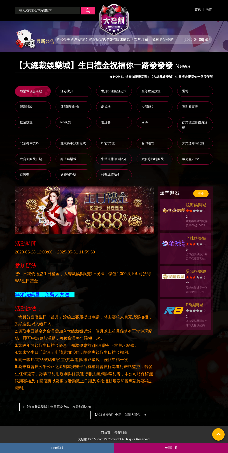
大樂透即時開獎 (193, 143)
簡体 (209, 9)
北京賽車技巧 (29, 143)
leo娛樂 (65, 122)
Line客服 (57, 448)
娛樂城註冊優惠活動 (194, 124)
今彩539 (147, 106)
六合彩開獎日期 (31, 159)
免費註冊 (171, 448)
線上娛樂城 (68, 159)
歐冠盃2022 (190, 159)
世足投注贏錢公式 (113, 91)
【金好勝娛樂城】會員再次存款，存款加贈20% (56, 407)
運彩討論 (26, 106)
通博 (185, 91)
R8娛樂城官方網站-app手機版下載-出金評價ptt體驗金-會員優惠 (196, 305)
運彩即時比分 (69, 106)
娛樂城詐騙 (68, 174)
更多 (201, 193)
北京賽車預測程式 (73, 143)
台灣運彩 (148, 143)
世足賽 (106, 122)
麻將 (145, 122)
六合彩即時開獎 (153, 159)
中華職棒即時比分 (113, 159)
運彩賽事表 (190, 106)
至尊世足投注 (151, 91)
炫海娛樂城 (196, 205)
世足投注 (26, 122)
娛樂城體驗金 (110, 174)
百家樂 (24, 174)
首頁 (198, 9)
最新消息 (120, 433)
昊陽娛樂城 (196, 271)
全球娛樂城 (196, 238)
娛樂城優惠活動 (31, 91)
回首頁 (105, 433)
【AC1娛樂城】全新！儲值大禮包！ (119, 414)
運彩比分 (66, 91)
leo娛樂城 (108, 143)
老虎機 (106, 106)
